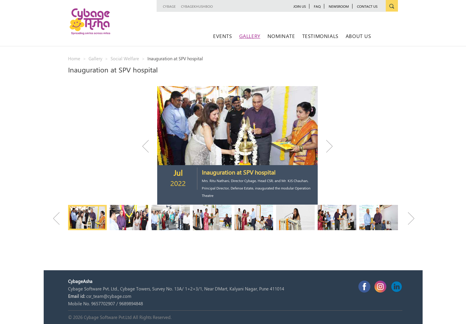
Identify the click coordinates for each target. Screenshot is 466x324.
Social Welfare (125, 58)
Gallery (249, 36)
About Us (358, 36)
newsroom (339, 6)
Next (327, 146)
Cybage (169, 6)
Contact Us (367, 6)
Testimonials (320, 36)
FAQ (317, 6)
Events (222, 36)
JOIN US (299, 6)
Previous (148, 146)
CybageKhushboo (197, 6)
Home (74, 58)
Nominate (281, 36)
